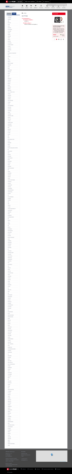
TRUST (9, 396)
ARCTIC (9, 61)
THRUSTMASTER (11, 389)
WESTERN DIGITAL (11, 425)
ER (8, 149)
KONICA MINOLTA (11, 237)
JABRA (9, 223)
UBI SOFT (9, 399)
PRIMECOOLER (10, 316)
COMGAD (9, 110)
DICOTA (9, 131)
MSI (8, 266)
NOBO (9, 281)
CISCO (9, 103)
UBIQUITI (9, 401)
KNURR (9, 234)
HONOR (9, 193)
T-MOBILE (9, 391)
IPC (8, 218)
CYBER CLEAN (10, 122)
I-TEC (9, 222)
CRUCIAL (9, 119)
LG (8, 249)
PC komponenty (26, 18)
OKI (8, 293)
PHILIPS (9, 300)
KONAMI (9, 235)
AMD (9, 51)
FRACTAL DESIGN (11, 168)
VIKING (9, 411)
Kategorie (9, 13)
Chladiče (26, 21)
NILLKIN (9, 279)
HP (8, 195)
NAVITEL (9, 271)
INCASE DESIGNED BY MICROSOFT (11, 209)
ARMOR (9, 65)
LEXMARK (9, 247)
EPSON (9, 146)
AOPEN (9, 56)
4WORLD (9, 19)
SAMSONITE (10, 330)
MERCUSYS (10, 257)
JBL (8, 225)
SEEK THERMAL (10, 343)
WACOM (9, 420)
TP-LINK (9, 392)
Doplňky (35, 24)
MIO (8, 262)
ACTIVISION (10, 29)
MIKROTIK (9, 261)
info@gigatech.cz (24, 460)
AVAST (9, 73)
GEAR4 (9, 171)
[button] (52, 454)
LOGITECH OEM (10, 252)
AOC (8, 54)
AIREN (9, 37)
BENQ (9, 85)
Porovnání (41, 6)
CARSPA (9, 98)
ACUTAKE (9, 31)
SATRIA (9, 337)
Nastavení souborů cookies (47, 469)
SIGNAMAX (10, 352)
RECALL (9, 321)
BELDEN (9, 81)
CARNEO (9, 97)
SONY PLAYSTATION (11, 364)
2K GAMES (10, 16)
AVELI (9, 75)
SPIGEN (9, 365)
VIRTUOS (9, 413)
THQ (8, 387)
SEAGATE (9, 342)
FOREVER (9, 166)
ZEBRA (9, 441)
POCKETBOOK (10, 311)
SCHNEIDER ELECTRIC (12, 349)
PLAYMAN (9, 306)
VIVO (9, 414)
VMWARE (9, 416)
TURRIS (9, 398)
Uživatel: (30, 1)
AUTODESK (10, 70)
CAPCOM (9, 95)
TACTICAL (9, 376)
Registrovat (46, 1)
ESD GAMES (10, 151)
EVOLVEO (9, 156)
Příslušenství (47, 6)
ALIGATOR (9, 43)
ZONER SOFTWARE (11, 443)
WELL (9, 423)
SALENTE (9, 328)
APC (8, 58)
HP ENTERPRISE (10, 196)
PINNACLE (9, 301)
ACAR (9, 24)
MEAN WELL (10, 256)
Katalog (26, 6)
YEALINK (9, 436)
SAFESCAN (10, 327)
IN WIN (9, 207)
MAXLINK (9, 254)
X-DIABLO (9, 430)
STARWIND (10, 367)
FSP (8, 169)
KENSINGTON (10, 230)
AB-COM (9, 22)
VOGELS (9, 418)
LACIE (9, 239)
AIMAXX (9, 36)
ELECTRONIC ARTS (11, 139)
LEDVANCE (10, 242)
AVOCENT (9, 78)
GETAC (9, 178)
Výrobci (14, 13)
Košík (17, 469)
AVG (8, 76)
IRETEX (9, 220)
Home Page (10, 469)
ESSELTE (9, 154)
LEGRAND (9, 244)
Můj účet (53, 6)
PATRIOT (9, 298)
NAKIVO (9, 267)
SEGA (9, 345)
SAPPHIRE (9, 335)
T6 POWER (10, 374)
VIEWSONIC (10, 409)
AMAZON (9, 49)
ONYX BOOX (10, 294)
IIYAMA (9, 205)
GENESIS (9, 174)
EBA (8, 136)
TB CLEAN (9, 381)
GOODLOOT (10, 185)
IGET (8, 203)
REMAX (9, 323)
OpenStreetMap (64, 461)
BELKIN (9, 83)
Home (22, 6)
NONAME (9, 284)
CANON (9, 93)
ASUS (9, 66)
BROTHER (9, 90)
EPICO (9, 144)
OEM (9, 291)
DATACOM (9, 124)
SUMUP (9, 369)
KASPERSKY (10, 229)
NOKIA (9, 283)
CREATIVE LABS (10, 115)
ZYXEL (9, 445)
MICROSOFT (10, 259)
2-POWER (9, 17)
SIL (8, 354)
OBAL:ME (9, 289)
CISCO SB (9, 107)
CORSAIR (9, 114)
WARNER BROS (10, 421)
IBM (8, 202)
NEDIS (9, 274)
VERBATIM (10, 406)
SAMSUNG (10, 332)
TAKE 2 (9, 377)
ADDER (9, 34)
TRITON (9, 394)
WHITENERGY (10, 426)
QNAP (9, 318)
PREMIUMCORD (11, 315)
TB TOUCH (9, 382)
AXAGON (9, 80)
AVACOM (9, 71)
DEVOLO (9, 129)
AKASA (9, 39)
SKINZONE (9, 355)
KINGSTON (10, 232)
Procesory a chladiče (28, 19)
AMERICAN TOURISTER (12, 53)
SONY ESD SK (10, 362)
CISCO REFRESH (10, 105)
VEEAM (9, 404)
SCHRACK (9, 350)
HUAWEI (9, 198)
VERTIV (9, 408)
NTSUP (9, 286)
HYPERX (9, 200)
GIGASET (9, 183)
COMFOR (9, 108)
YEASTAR (9, 438)
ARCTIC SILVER (10, 63)
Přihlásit (39, 1)
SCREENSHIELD (10, 338)
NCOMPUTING (10, 272)
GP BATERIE (10, 188)
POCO (9, 313)
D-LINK (9, 132)
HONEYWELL (10, 191)
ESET (8, 152)
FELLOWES (10, 161)
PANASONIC (10, 296)
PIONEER (9, 303)
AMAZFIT (9, 48)
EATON (9, 134)
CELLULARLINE (10, 100)
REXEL (9, 325)
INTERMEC (10, 215)
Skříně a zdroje (27, 23)
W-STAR (9, 428)
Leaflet (60, 461)
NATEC (9, 269)
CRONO (9, 117)
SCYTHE (9, 340)
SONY (9, 359)
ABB (8, 21)
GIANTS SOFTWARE (11, 180)
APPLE (9, 59)
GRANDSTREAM (11, 190)
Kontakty (63, 6)
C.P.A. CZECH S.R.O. (11, 92)
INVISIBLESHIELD (11, 217)
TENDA (9, 384)
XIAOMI (9, 433)
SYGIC (9, 370)
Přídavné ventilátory (28, 24)
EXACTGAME (10, 158)
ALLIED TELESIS (10, 44)
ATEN (9, 68)
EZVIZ (9, 159)
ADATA (9, 32)
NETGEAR (9, 276)
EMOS (9, 141)
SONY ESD (9, 360)
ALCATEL (9, 41)
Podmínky (58, 6)
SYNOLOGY (10, 372)
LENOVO (9, 245)
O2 (8, 288)
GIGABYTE (9, 181)
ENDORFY (9, 142)
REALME (9, 320)
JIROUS (9, 227)
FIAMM (9, 163)
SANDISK (9, 333)
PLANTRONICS (10, 305)
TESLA (9, 386)
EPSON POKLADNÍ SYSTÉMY (13, 147)
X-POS (9, 435)
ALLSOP (9, 46)
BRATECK (9, 87)
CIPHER (9, 102)
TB (8, 379)
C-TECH (9, 120)
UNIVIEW (9, 403)
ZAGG (9, 440)
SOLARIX (9, 357)
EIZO (8, 137)
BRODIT (9, 88)
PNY (8, 310)
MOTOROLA (10, 264)
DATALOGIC (10, 125)
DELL (8, 127)
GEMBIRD (9, 173)
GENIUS (9, 176)
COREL (9, 112)
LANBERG (9, 240)
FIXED (9, 164)
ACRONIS (9, 27)
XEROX (9, 431)
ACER (9, 26)
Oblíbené (35, 6)
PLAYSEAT (9, 308)
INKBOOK (9, 212)
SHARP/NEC (10, 347)
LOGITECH (9, 250)
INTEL (9, 213)
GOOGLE (9, 186)
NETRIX (9, 278)
